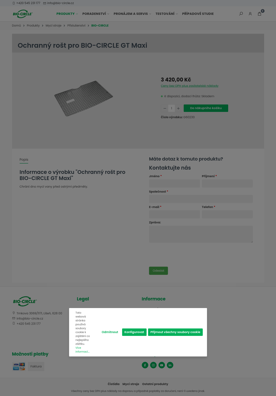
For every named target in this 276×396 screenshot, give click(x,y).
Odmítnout (110, 332)
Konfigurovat (134, 332)
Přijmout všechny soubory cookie (175, 332)
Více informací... (82, 350)
